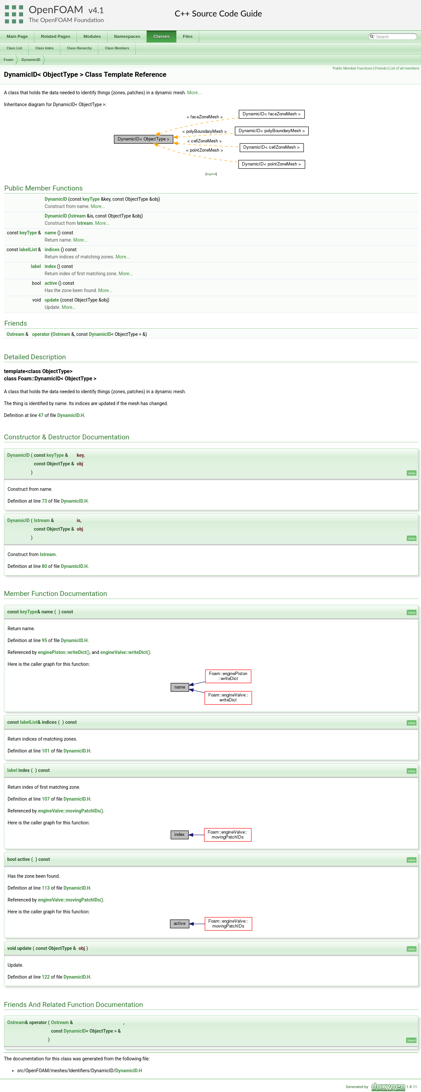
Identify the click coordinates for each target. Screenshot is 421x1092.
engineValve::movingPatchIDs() (70, 810)
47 (41, 415)
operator (40, 334)
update (52, 300)
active (51, 283)
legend (211, 174)
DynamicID (30, 60)
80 (44, 566)
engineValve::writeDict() (125, 652)
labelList (28, 249)
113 (46, 888)
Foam (8, 60)
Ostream (15, 334)
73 (44, 501)
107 (46, 799)
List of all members (404, 68)
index (50, 266)
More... (194, 92)
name (50, 232)
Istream (78, 216)
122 (46, 977)
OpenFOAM (56, 9)
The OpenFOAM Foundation (66, 19)
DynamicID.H (70, 415)
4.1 (98, 10)
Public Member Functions (353, 68)
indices (52, 249)
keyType (91, 199)
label (36, 266)
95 (44, 640)
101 (46, 750)
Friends (381, 68)
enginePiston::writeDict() (64, 652)
